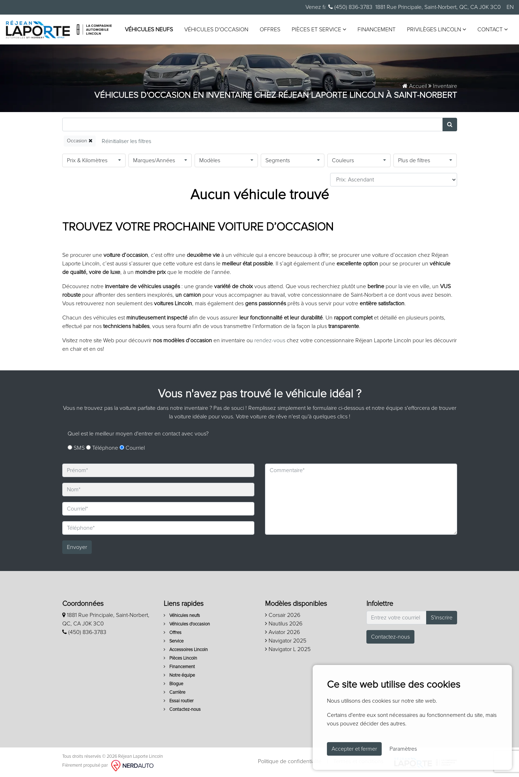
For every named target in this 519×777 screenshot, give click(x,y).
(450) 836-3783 (350, 7)
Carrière (174, 692)
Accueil (414, 86)
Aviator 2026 (282, 632)
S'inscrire (441, 617)
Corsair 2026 (282, 615)
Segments (277, 160)
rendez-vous (269, 340)
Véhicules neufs (149, 29)
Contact (492, 29)
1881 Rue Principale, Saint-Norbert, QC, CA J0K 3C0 (438, 7)
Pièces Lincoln (180, 658)
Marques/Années (154, 160)
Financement (377, 29)
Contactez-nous (182, 709)
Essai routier (179, 701)
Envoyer (77, 547)
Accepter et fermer (354, 749)
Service (174, 641)
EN (510, 7)
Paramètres (403, 749)
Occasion (79, 140)
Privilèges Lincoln (436, 29)
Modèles (209, 160)
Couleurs (343, 160)
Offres (270, 29)
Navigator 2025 (285, 641)
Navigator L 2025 (288, 649)
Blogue (173, 684)
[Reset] (126, 141)
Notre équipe (179, 675)
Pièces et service (319, 29)
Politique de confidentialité (290, 761)
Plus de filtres (414, 160)
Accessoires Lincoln (186, 650)
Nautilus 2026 (283, 624)
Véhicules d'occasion (216, 29)
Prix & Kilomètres (87, 160)
